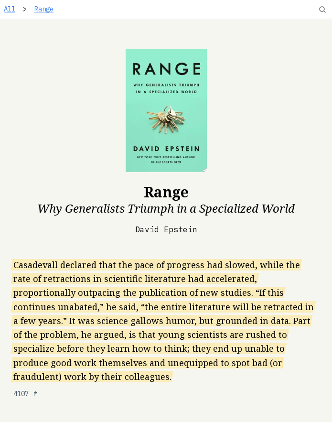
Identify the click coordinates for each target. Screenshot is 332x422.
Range (44, 9)
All (9, 9)
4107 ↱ (25, 394)
